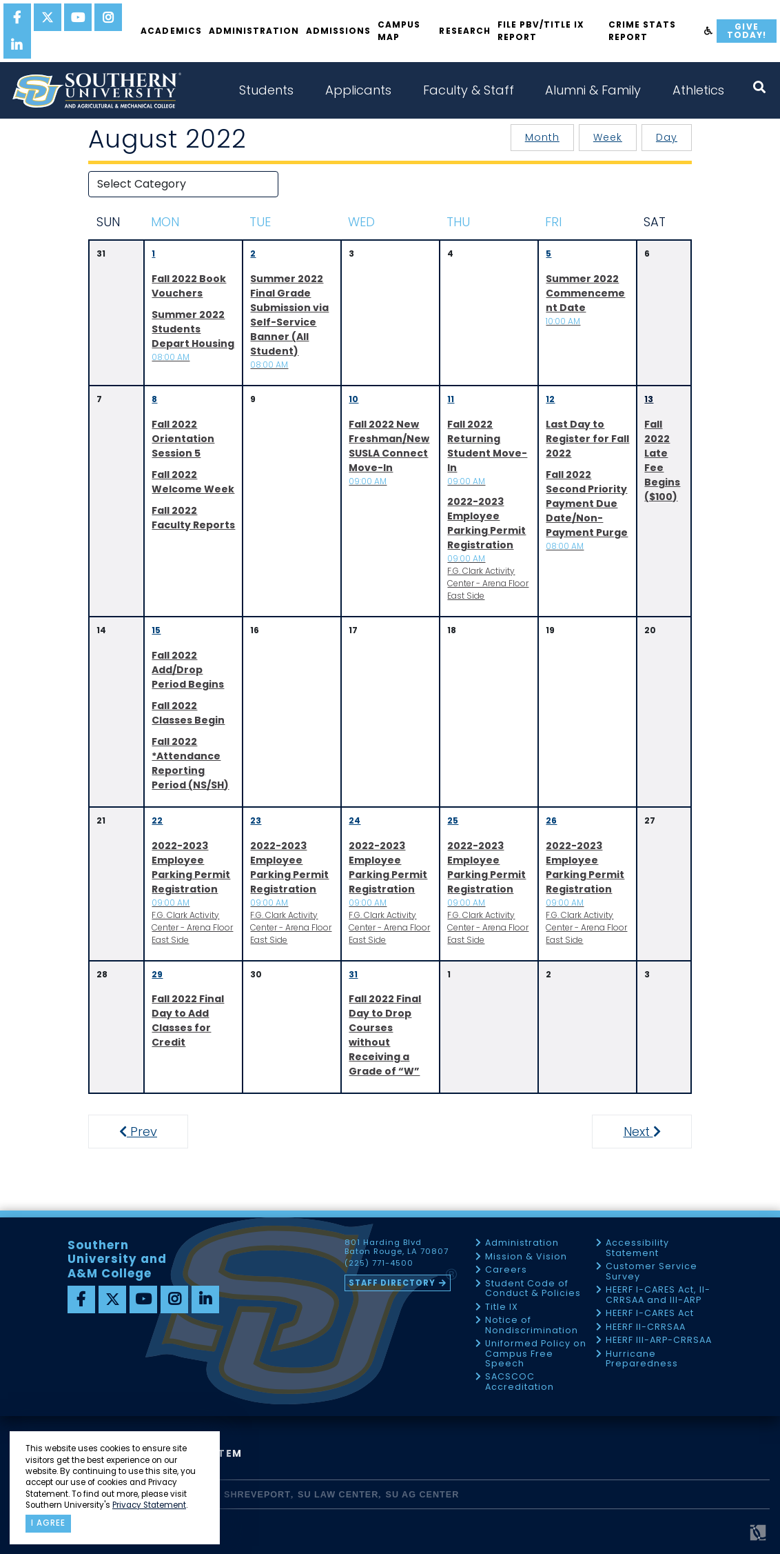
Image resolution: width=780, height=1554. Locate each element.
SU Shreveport (249, 1495)
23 (255, 820)
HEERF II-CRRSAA (646, 1327)
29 (157, 974)
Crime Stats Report (642, 31)
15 (156, 630)
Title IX (501, 1307)
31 (353, 974)
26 (551, 820)
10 (353, 399)
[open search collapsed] (759, 87)
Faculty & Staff (468, 90)
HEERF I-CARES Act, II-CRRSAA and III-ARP (658, 1295)
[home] (96, 90)
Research (464, 31)
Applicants (358, 90)
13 (648, 399)
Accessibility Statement (637, 1248)
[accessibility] (709, 31)
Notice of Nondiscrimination (531, 1325)
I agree (48, 1522)
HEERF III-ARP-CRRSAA (659, 1340)
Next (654, 1131)
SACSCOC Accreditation (519, 1382)
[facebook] (17, 17)
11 (450, 399)
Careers (506, 1270)
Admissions (338, 31)
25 (452, 820)
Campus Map (399, 31)
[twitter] (47, 17)
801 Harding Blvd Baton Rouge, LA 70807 (397, 1247)
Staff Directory (392, 1282)
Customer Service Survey (651, 1272)
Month (542, 137)
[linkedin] (17, 45)
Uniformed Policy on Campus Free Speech (535, 1354)
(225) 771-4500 (379, 1263)
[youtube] (78, 17)
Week (607, 137)
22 (157, 820)
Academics (171, 31)
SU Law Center (338, 1495)
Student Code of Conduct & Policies (533, 1289)
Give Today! (746, 31)
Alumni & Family (593, 90)
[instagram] (108, 17)
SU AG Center (423, 1495)
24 (354, 820)
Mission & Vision (526, 1257)
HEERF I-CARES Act (650, 1313)
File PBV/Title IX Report (540, 31)
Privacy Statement (149, 1505)
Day (666, 137)
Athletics (698, 90)
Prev (145, 1131)
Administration (254, 31)
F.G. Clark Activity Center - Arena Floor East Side (487, 548)
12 (550, 399)
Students (266, 90)
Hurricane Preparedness (642, 1359)
